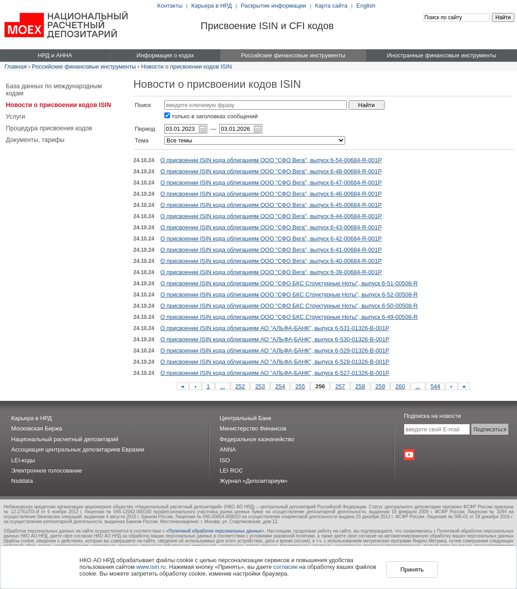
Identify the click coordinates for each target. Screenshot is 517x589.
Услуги (15, 116)
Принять (411, 569)
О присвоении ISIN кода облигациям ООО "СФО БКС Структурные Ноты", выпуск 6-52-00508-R (289, 294)
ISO (225, 460)
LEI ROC (231, 470)
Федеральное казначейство (257, 439)
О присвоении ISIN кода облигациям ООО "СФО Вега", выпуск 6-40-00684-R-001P (271, 261)
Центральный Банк (245, 418)
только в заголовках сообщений (211, 116)
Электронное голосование (46, 470)
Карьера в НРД (211, 5)
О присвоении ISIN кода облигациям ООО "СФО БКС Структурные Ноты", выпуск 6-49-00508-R (289, 317)
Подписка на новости (432, 416)
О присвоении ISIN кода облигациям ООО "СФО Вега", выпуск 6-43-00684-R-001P (271, 227)
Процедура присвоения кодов (49, 128)
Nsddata (22, 480)
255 (300, 386)
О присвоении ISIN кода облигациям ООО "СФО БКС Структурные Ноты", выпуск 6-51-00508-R (289, 283)
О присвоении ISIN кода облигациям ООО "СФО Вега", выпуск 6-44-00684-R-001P (271, 216)
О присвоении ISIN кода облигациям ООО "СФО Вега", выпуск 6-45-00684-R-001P (271, 205)
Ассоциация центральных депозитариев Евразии (77, 449)
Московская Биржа (36, 428)
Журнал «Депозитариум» (254, 480)
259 (380, 386)
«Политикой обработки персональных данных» (215, 531)
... (222, 386)
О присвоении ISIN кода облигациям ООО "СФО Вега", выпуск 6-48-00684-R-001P (271, 171)
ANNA (228, 449)
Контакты (169, 5)
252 (240, 386)
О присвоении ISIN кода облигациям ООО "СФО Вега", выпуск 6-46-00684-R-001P (271, 193)
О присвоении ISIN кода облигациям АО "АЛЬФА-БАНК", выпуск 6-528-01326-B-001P (274, 361)
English (366, 5)
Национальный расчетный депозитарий (64, 439)
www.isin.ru (151, 566)
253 (260, 386)
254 (280, 386)
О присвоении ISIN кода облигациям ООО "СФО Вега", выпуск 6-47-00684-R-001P (271, 182)
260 (400, 386)
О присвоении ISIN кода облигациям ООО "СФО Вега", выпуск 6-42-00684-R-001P (271, 238)
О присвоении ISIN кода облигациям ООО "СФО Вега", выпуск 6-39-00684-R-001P (271, 272)
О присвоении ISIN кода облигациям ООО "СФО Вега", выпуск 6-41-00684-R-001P (271, 249)
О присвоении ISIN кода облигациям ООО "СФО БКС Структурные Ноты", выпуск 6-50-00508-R (289, 305)
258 (360, 386)
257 (340, 386)
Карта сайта (331, 5)
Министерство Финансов (253, 428)
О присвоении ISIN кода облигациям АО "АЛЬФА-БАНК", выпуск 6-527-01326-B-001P (274, 373)
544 (435, 386)
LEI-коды (23, 460)
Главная (15, 66)
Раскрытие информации (273, 5)
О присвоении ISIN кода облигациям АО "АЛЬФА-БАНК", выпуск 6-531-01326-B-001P (274, 328)
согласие (285, 566)
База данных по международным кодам (54, 89)
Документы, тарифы (35, 139)
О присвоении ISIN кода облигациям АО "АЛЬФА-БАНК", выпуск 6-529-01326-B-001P (274, 350)
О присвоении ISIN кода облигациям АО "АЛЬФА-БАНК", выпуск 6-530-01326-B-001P (274, 339)
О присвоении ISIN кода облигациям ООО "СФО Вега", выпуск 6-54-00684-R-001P (271, 160)
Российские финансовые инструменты (84, 66)
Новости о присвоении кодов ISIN (186, 66)
